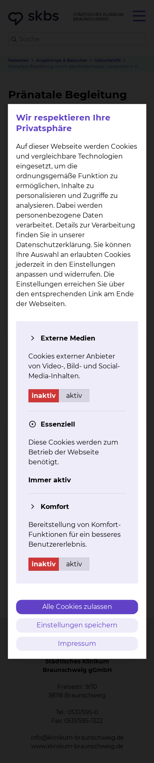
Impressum (77, 643)
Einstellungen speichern (77, 625)
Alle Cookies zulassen (77, 607)
